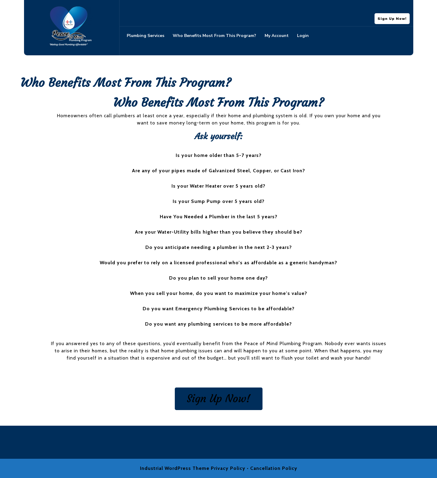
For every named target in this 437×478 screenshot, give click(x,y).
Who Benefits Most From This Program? (214, 35)
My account (277, 35)
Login (303, 35)
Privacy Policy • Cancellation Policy (254, 468)
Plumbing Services (145, 35)
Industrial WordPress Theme (174, 468)
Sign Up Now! (394, 17)
